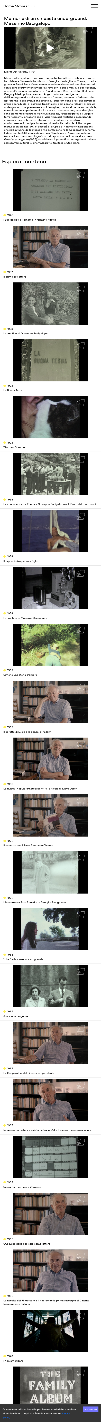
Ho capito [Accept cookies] (91, 1409)
